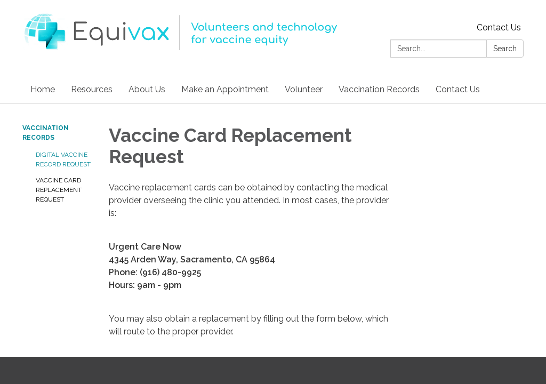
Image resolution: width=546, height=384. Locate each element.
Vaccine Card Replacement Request (59, 190)
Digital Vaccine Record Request (63, 159)
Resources (92, 89)
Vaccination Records (379, 89)
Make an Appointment (225, 89)
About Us (147, 89)
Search (505, 48)
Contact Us (499, 27)
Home (42, 89)
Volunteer (304, 89)
